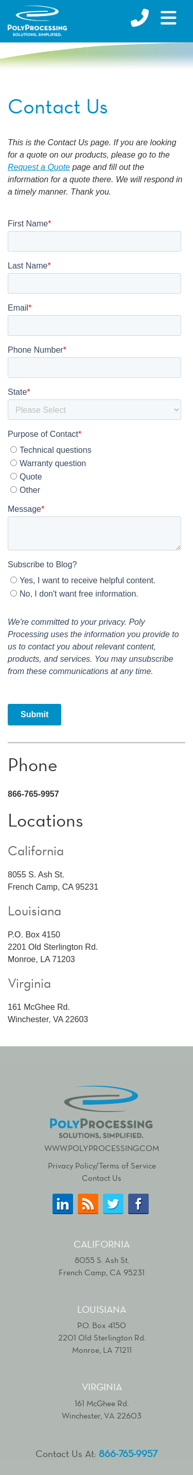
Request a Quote (39, 167)
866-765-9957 (128, 1454)
